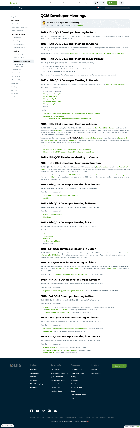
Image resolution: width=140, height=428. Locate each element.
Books (73, 391)
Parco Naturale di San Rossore (57, 309)
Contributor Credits (19, 47)
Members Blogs (17, 80)
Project (13, 16)
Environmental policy (68, 417)
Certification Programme (20, 27)
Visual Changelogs (36, 384)
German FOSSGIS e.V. (50, 347)
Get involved (16, 23)
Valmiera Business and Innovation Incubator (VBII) (61, 195)
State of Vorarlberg (50, 140)
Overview (33, 369)
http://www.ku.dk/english (52, 94)
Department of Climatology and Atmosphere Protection (63, 290)
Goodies (14, 90)
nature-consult (48, 352)
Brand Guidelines (18, 44)
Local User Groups (17, 73)
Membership (96, 373)
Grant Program (17, 41)
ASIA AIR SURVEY (74, 175)
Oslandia (46, 238)
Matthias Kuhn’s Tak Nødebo (53, 116)
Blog (72, 398)
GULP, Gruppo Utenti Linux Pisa (57, 312)
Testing (73, 376)
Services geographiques (51, 241)
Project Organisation (18, 34)
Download (14, 93)
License (80, 417)
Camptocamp (48, 236)
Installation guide (77, 373)
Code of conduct (52, 417)
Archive (13, 97)
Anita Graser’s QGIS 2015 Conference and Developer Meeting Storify (67, 118)
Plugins (33, 376)
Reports (74, 384)
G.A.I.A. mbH (122, 138)
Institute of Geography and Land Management (70, 274)
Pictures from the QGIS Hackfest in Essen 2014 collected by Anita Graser (68, 152)
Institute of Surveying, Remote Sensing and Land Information (65, 328)
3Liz (44, 233)
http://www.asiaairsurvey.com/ (92, 138)
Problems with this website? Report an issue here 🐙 (70, 421)
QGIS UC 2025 (18, 54)
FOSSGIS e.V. (72, 140)
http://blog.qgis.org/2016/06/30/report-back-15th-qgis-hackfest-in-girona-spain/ (95, 53)
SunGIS (46, 198)
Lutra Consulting (102, 167)
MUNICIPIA (74, 268)
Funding (14, 87)
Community (15, 20)
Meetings (16, 51)
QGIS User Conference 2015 (115, 84)
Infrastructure (17, 37)
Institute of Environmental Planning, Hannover (60, 350)
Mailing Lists (17, 69)
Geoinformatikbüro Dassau (104, 128)
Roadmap (74, 380)
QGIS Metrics (35, 387)
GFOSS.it (46, 307)
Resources (14, 83)
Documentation (76, 369)
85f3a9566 (137, 426)
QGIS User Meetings (20, 57)
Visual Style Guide (91, 417)
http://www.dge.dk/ (50, 99)
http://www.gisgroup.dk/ (52, 101)
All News (33, 380)
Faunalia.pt (60, 268)
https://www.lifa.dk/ (50, 96)
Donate (94, 369)
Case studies (34, 373)
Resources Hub (76, 387)
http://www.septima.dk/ (51, 104)
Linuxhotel (58, 130)
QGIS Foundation (17, 30)
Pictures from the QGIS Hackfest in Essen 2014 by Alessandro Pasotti (67, 149)
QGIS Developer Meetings (22, 61)
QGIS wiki (80, 25)
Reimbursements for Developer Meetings (20, 65)
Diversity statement (37, 417)
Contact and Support (78, 394)
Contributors (16, 76)
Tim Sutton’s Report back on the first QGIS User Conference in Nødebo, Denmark (72, 113)
